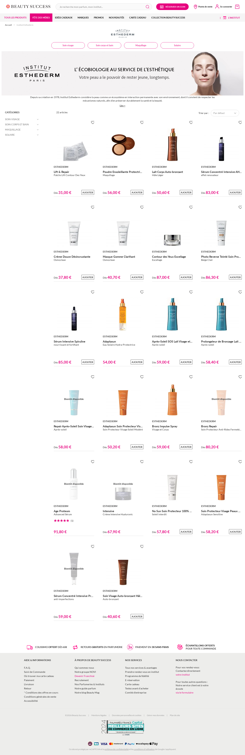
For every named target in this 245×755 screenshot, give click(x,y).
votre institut (183, 674)
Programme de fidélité (137, 676)
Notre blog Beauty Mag (87, 692)
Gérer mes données (155, 715)
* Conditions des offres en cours (41, 692)
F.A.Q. (27, 667)
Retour (27, 688)
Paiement (29, 680)
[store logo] (28, 6)
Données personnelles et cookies (126, 715)
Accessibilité (31, 700)
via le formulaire (184, 692)
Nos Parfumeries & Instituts (89, 684)
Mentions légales (98, 715)
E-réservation (132, 680)
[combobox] (104, 6)
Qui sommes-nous (84, 667)
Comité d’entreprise (135, 692)
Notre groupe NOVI (85, 671)
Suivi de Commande (34, 671)
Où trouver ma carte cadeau (39, 676)
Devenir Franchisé (84, 676)
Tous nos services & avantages (141, 667)
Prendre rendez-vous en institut (142, 671)
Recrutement (82, 680)
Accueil (8, 25)
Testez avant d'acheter (137, 688)
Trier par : (204, 113)
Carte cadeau (132, 684)
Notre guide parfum (85, 688)
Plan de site (175, 715)
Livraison (29, 684)
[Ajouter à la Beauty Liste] (92, 122)
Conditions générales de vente (40, 696)
